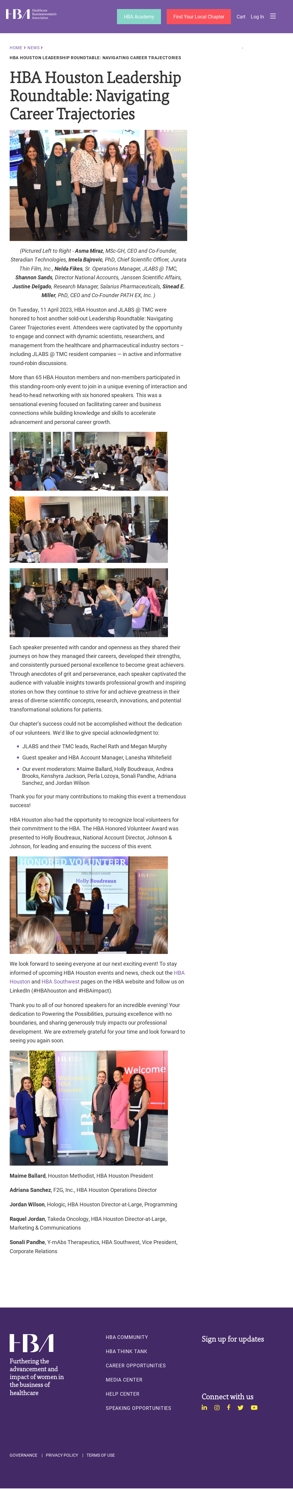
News (33, 47)
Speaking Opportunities (139, 1408)
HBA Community (127, 1337)
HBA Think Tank (126, 1351)
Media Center (124, 1380)
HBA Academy (138, 16)
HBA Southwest (61, 981)
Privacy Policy (62, 1455)
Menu (273, 16)
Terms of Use (101, 1455)
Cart (241, 17)
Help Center (123, 1394)
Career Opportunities (136, 1365)
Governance (23, 1455)
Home (16, 47)
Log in (257, 17)
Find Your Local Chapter (198, 16)
